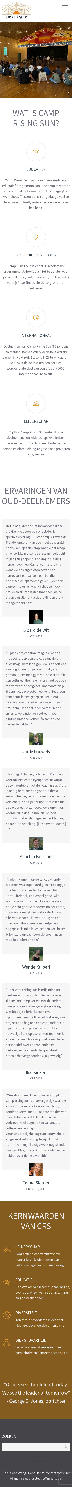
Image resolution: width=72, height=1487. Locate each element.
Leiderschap (27, 1246)
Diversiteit (26, 1312)
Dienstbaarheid (30, 1340)
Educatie (24, 1279)
